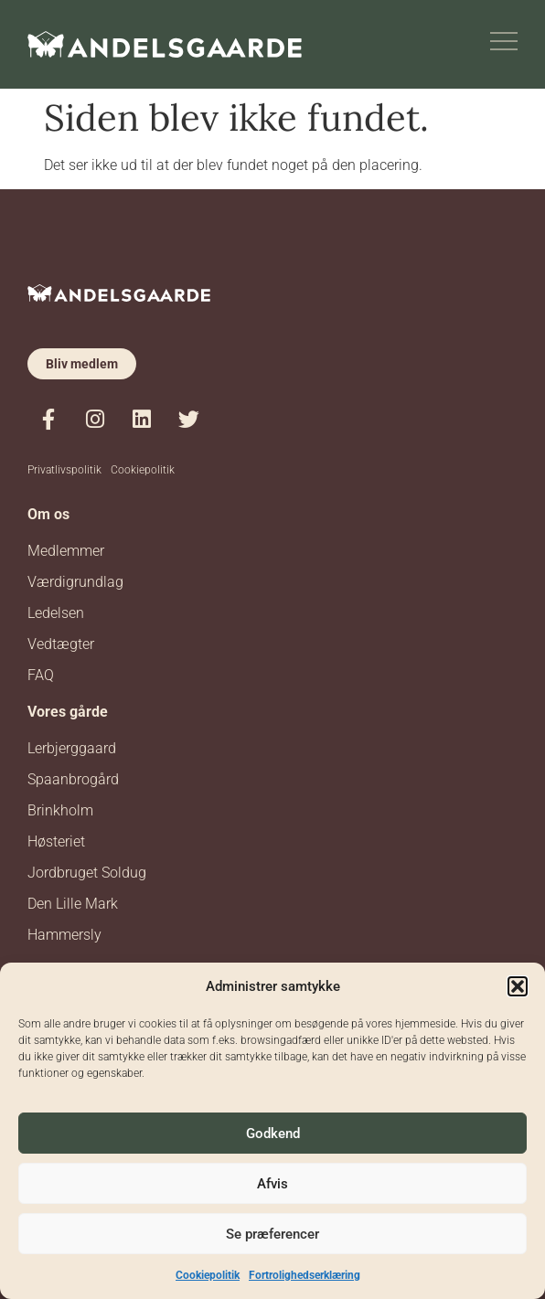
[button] (517, 986)
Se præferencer (272, 1234)
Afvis (272, 1184)
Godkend (273, 1133)
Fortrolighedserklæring (304, 1275)
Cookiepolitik (208, 1275)
